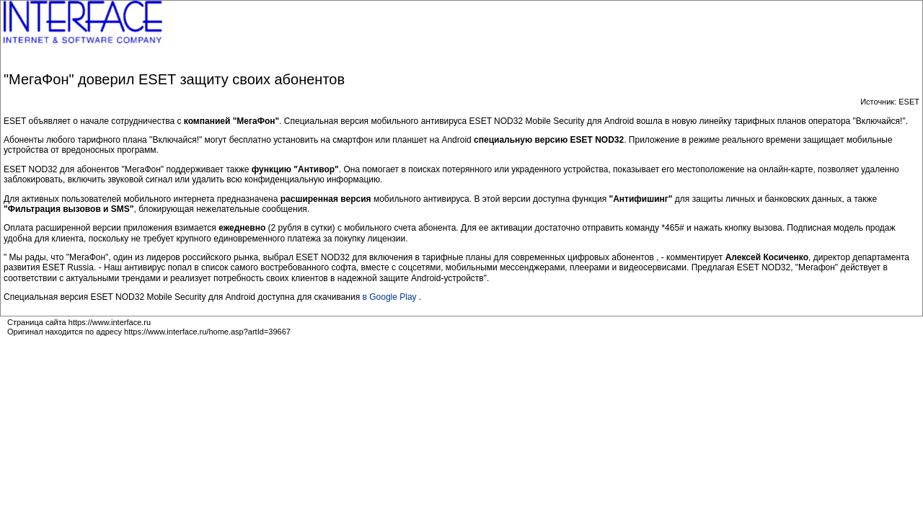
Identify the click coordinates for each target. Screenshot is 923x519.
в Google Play (391, 297)
